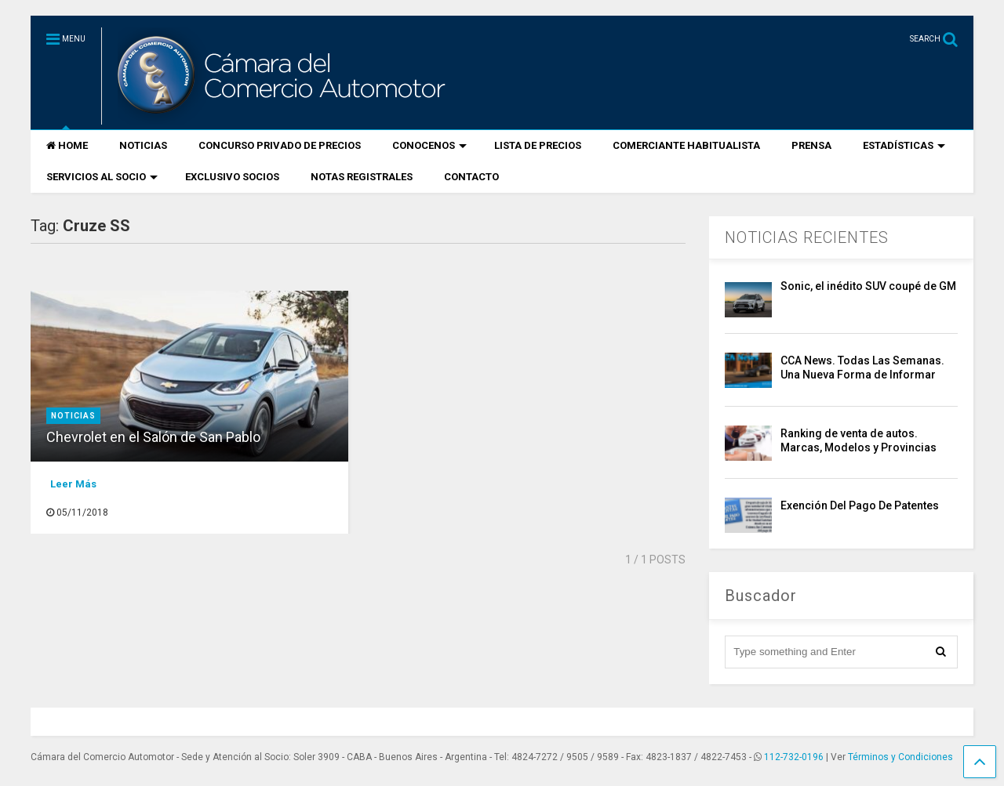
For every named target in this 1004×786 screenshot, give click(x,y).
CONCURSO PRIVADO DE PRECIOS (279, 145)
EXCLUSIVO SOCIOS (232, 177)
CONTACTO (471, 177)
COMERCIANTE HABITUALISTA (686, 145)
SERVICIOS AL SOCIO (102, 177)
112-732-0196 (794, 757)
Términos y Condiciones (900, 757)
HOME (67, 145)
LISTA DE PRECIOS (537, 145)
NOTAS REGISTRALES (362, 177)
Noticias (73, 415)
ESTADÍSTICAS (904, 145)
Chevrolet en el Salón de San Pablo (153, 437)
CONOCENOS (429, 145)
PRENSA (811, 145)
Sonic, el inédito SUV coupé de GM (868, 286)
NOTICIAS (143, 145)
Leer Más (73, 484)
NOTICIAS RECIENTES (807, 237)
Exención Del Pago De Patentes (859, 505)
